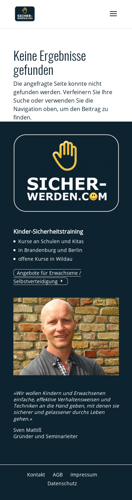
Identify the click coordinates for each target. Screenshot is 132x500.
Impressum (83, 474)
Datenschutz (62, 483)
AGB (58, 474)
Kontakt (36, 474)
